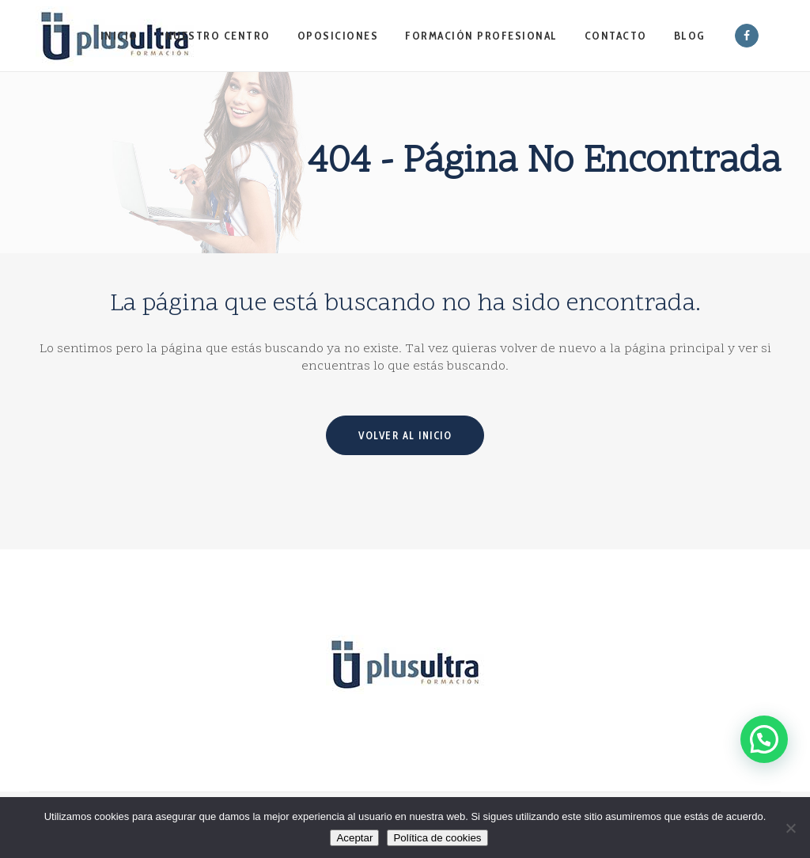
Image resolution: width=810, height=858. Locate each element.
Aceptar (354, 838)
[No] (790, 828)
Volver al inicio (405, 435)
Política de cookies (437, 838)
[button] (763, 731)
